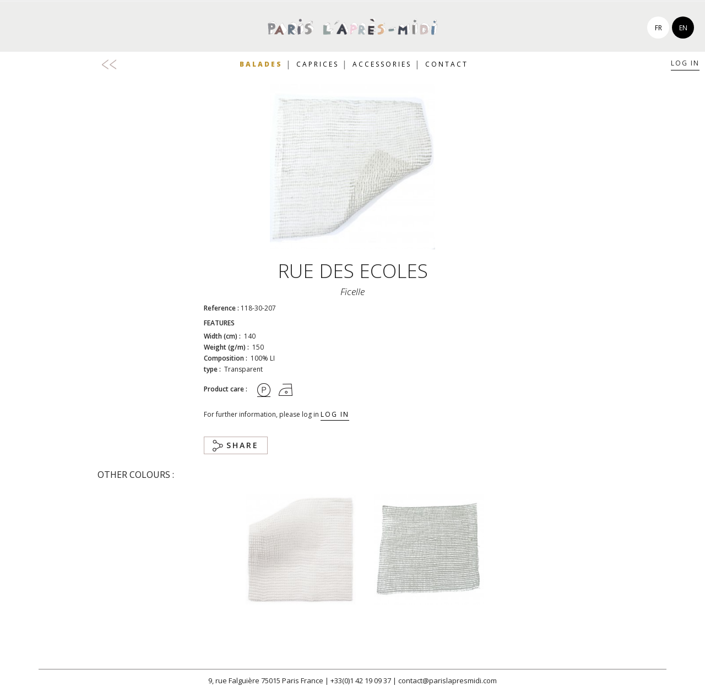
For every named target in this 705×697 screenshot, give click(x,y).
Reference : (221, 308)
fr (658, 27)
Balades (261, 64)
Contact (446, 64)
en (683, 27)
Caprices (317, 64)
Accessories (381, 64)
